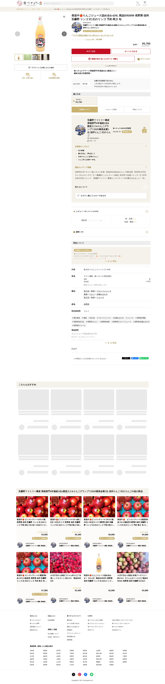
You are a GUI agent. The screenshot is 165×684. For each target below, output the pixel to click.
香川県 (85, 662)
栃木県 (32, 653)
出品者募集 (51, 620)
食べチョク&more (117, 626)
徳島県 (72, 662)
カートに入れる (131, 51)
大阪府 (58, 659)
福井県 (45, 656)
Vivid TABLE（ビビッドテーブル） (122, 620)
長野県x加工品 (79, 322)
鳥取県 (111, 659)
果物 (85, 294)
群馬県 (45, 653)
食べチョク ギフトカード (95, 626)
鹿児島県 (99, 665)
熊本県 (58, 665)
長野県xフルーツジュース (122, 322)
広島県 (45, 662)
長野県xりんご (92, 322)
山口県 (58, 662)
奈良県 (85, 659)
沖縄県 (111, 665)
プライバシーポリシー (74, 633)
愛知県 (111, 656)
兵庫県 (72, 659)
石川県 (32, 656)
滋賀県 (32, 659)
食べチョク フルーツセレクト (121, 623)
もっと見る (112, 261)
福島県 (111, 650)
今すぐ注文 (91, 51)
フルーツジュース (104, 291)
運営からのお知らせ (73, 626)
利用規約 (69, 630)
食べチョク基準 (34, 623)
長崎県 (45, 665)
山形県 (98, 650)
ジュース (100, 297)
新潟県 (111, 653)
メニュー (145, 3)
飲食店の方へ (34, 630)
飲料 (93, 291)
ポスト (126, 358)
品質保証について (35, 626)
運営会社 (69, 620)
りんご (92, 294)
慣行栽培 (77, 318)
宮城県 (72, 650)
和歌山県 (99, 659)
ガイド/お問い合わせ (73, 623)
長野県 (86, 304)
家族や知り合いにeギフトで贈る (103, 59)
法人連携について (53, 633)
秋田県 (85, 650)
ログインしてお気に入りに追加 (41, 67)
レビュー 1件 (90, 39)
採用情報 (69, 640)
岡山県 (32, 662)
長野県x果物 (141, 318)
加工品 (86, 291)
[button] (111, 217)
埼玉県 (58, 653)
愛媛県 (98, 662)
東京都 (85, 653)
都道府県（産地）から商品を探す (41, 646)
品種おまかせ (102, 294)
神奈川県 (99, 653)
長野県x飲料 (105, 322)
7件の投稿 (99, 39)
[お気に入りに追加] (64, 17)
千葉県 (72, 653)
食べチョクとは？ (35, 620)
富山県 (125, 653)
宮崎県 (85, 665)
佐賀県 (32, 665)
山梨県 (58, 656)
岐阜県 (85, 656)
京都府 (45, 659)
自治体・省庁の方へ (54, 637)
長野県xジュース (79, 325)
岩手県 (58, 650)
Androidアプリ (116, 630)
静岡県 (98, 656)
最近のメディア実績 (111, 167)
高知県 (111, 662)
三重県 (125, 656)
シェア (135, 358)
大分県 (72, 665)
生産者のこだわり (111, 146)
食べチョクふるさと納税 (95, 620)
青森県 (45, 650)
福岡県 (125, 662)
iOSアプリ (91, 630)
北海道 (32, 650)
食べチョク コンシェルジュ (96, 623)
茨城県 (125, 650)
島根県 (125, 659)
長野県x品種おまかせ (142, 322)
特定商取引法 (71, 636)
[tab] (111, 109)
